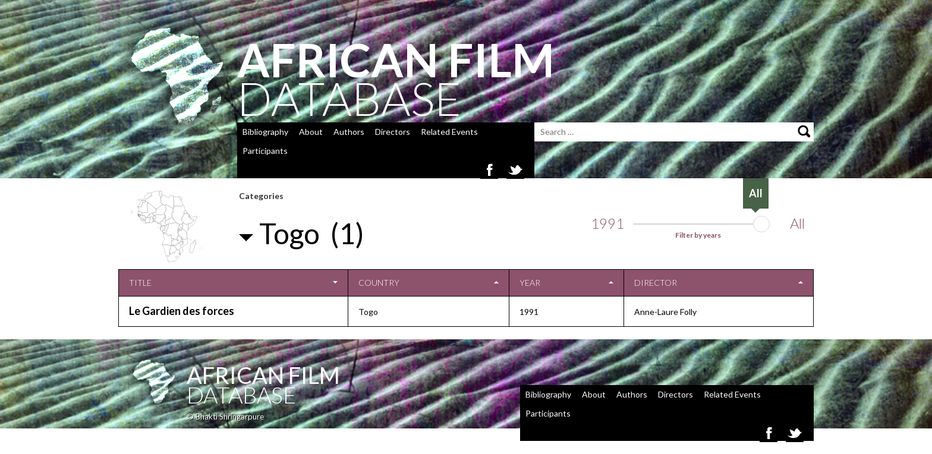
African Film (263, 375)
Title (140, 283)
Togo (368, 312)
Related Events (449, 132)
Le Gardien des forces (181, 310)
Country (378, 283)
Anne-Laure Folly (665, 312)
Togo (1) (311, 233)
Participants (265, 151)
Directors (392, 132)
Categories (261, 196)
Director (655, 283)
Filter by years (698, 235)
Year (529, 283)
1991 (607, 223)
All (797, 223)
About (311, 132)
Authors (348, 132)
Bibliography (265, 132)
